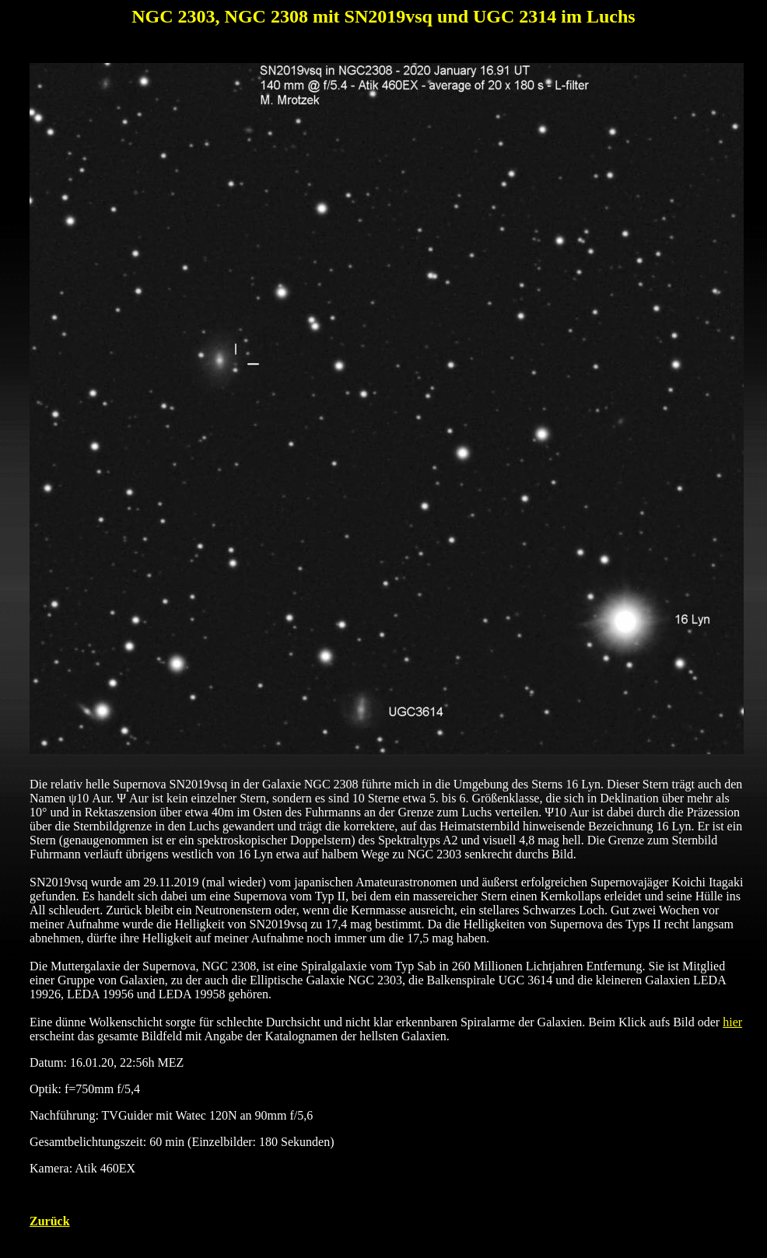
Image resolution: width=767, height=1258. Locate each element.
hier (732, 1022)
